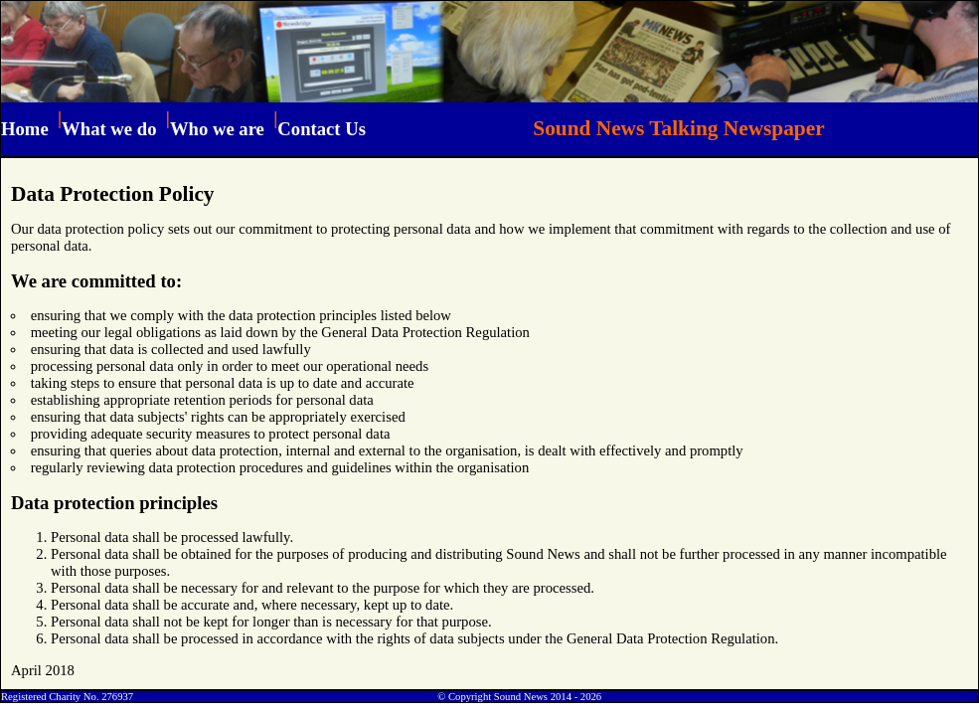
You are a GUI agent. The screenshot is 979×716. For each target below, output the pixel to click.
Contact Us (321, 128)
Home (25, 128)
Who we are (217, 128)
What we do (109, 128)
